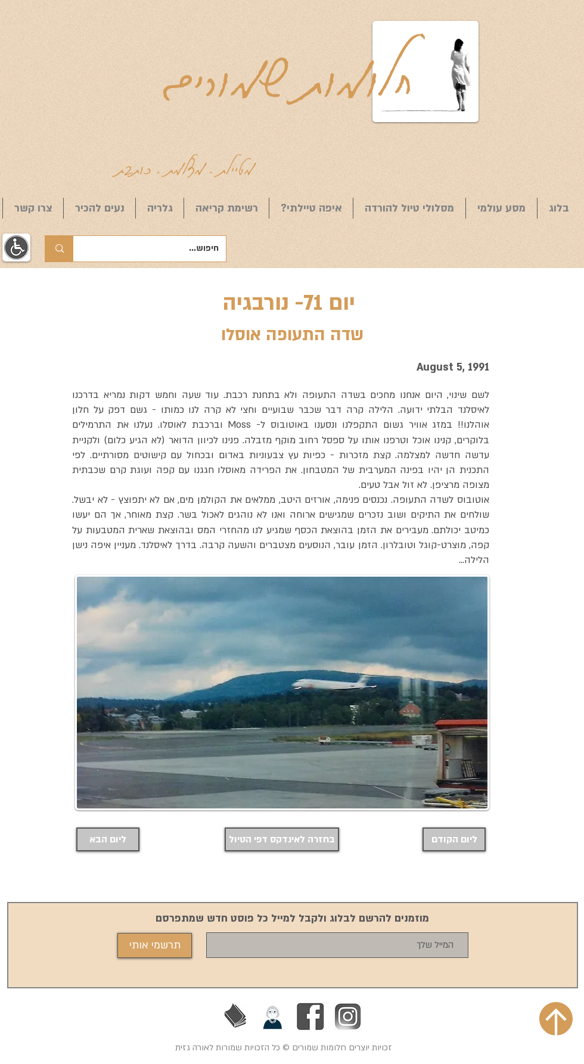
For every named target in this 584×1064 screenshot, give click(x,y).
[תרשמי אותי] (154, 945)
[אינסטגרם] (348, 1016)
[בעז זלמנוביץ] (235, 1016)
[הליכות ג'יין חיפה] (273, 1016)
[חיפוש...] (158, 249)
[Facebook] (310, 1016)
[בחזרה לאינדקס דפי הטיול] (282, 839)
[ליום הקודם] (454, 839)
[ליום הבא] (107, 839)
